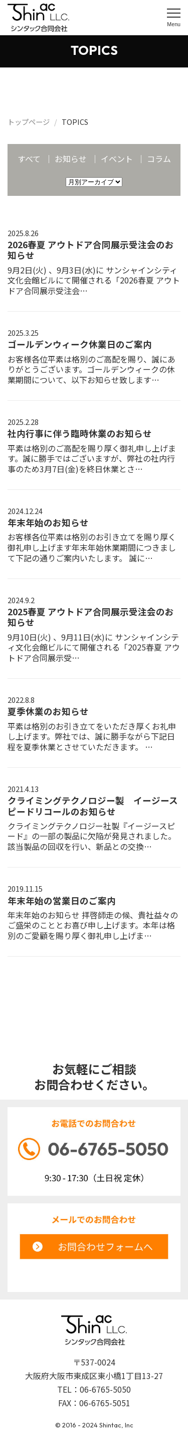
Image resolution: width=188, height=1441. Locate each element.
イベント (117, 159)
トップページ (29, 121)
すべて (29, 159)
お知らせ (71, 159)
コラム (159, 159)
